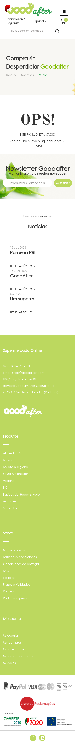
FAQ (6, 571)
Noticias (9, 578)
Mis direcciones (14, 649)
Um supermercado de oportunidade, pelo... (25, 298)
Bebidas (9, 460)
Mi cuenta (10, 635)
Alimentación (12, 453)
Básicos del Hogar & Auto (21, 494)
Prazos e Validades (16, 584)
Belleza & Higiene (15, 467)
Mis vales (9, 663)
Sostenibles (11, 508)
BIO (5, 487)
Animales (9, 501)
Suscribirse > (63, 182)
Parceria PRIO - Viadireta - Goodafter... (25, 252)
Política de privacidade (20, 598)
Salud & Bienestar (15, 474)
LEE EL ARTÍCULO (22, 266)
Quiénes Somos (14, 550)
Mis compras (12, 642)
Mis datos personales (18, 656)
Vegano (9, 481)
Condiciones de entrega (21, 564)
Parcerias (10, 591)
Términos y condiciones (20, 557)
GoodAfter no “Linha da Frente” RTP (25, 275)
